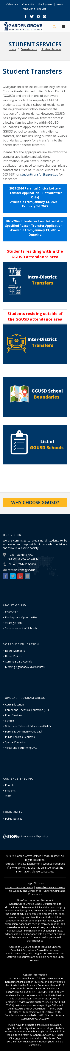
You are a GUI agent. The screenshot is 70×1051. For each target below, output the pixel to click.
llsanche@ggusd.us (17, 991)
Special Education (15, 742)
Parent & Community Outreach (24, 731)
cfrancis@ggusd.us (41, 1002)
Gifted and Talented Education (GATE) (28, 726)
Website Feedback (54, 863)
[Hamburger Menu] (63, 27)
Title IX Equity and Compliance (24, 890)
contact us (47, 871)
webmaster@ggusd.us (21, 570)
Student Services (51, 49)
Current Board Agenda (18, 661)
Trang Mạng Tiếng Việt (33, 9)
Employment (45, 4)
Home (12, 49)
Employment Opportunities (21, 617)
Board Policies (13, 656)
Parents (9, 785)
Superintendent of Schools (21, 628)
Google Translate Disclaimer (22, 863)
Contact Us (28, 4)
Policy (19, 887)
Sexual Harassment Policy (50, 887)
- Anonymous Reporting (25, 836)
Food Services (13, 715)
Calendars (12, 4)
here (49, 956)
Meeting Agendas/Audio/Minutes (25, 667)
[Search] (54, 26)
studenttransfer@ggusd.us (39, 174)
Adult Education (14, 704)
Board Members (15, 650)
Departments (29, 49)
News (60, 4)
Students (10, 790)
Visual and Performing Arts (21, 747)
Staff (8, 796)
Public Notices (13, 818)
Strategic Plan (13, 623)
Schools (10, 720)
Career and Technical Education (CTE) (27, 710)
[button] (25, 16)
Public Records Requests (20, 737)
